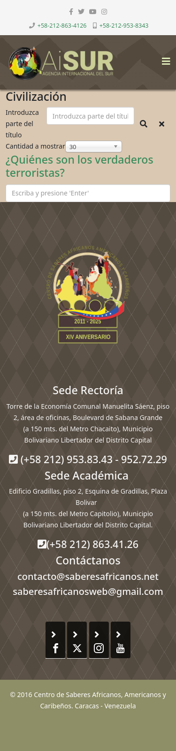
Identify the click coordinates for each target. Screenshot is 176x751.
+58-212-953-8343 (124, 26)
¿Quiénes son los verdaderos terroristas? (79, 166)
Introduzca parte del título (22, 123)
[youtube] (93, 11)
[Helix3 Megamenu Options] (163, 58)
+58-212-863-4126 (62, 26)
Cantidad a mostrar (35, 146)
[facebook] (71, 11)
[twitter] (81, 11)
